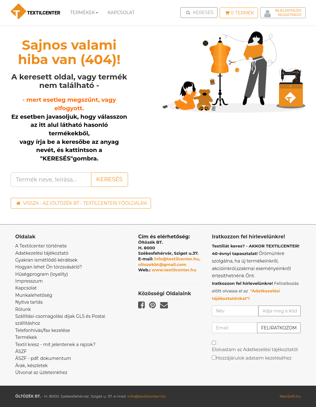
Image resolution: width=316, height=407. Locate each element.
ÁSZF (21, 351)
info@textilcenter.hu (146, 396)
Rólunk (23, 309)
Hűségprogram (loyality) (41, 274)
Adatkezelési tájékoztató (42, 253)
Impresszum (29, 281)
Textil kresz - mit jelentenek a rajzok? (55, 344)
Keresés (200, 12)
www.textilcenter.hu (174, 269)
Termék (239, 13)
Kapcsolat (26, 288)
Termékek (84, 12)
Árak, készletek (31, 365)
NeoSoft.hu (290, 396)
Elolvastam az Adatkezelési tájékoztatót (255, 349)
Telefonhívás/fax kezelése (42, 330)
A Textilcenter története (41, 246)
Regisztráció (289, 15)
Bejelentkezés (288, 10)
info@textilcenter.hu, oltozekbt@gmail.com (169, 261)
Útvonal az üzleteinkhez (41, 372)
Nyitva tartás (29, 302)
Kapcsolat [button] (121, 12)
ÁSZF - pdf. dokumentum (43, 358)
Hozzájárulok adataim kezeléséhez (254, 358)
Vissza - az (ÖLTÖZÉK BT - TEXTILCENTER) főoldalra (81, 203)
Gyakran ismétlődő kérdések (46, 260)
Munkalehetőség (33, 295)
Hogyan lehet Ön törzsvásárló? (48, 267)
